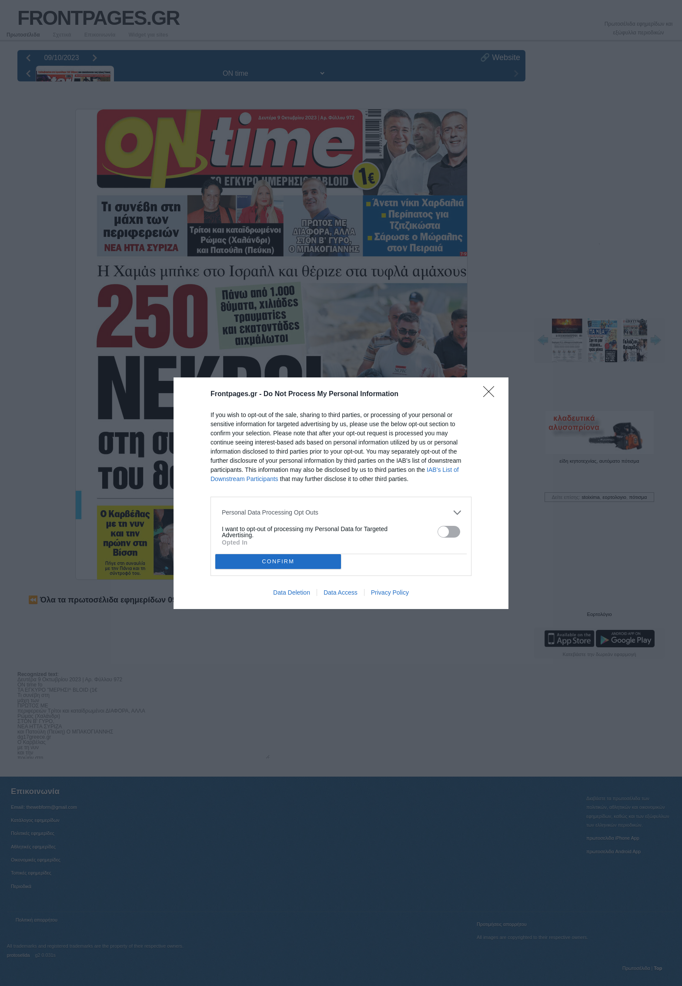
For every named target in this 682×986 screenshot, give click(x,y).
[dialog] (341, 493)
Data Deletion (291, 592)
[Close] (491, 394)
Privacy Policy (390, 592)
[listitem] (341, 512)
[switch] (449, 532)
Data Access (341, 592)
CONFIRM (278, 561)
